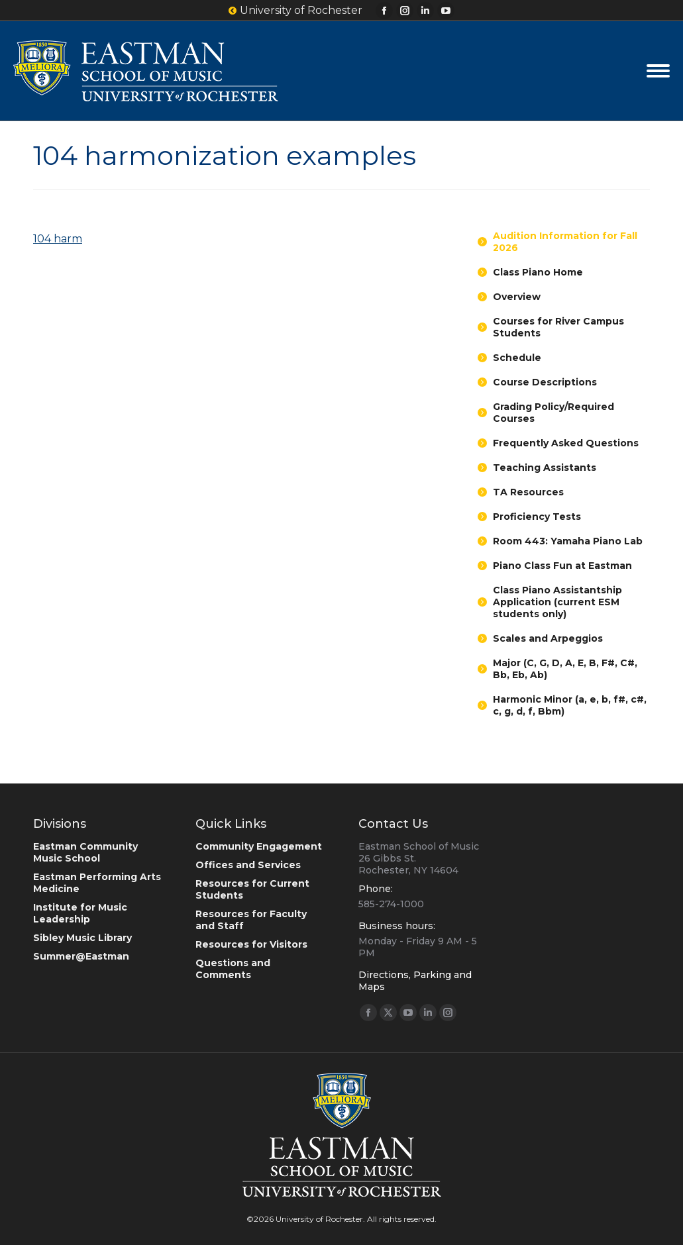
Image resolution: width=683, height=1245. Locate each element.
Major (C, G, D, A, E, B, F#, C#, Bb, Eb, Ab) (565, 669)
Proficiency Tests (537, 517)
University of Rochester (296, 10)
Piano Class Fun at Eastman (562, 566)
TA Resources (528, 492)
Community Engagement (258, 846)
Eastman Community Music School (85, 852)
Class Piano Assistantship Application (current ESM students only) (557, 602)
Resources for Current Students (252, 889)
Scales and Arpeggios (548, 638)
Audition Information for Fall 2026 (565, 242)
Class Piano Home (538, 272)
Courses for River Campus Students (558, 327)
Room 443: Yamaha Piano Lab (568, 541)
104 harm (57, 238)
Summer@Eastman (81, 956)
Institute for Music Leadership (80, 913)
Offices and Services (248, 865)
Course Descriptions (545, 382)
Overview (517, 297)
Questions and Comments (232, 969)
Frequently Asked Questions (566, 443)
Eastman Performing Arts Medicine (97, 883)
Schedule (517, 358)
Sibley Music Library (82, 938)
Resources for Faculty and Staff (251, 920)
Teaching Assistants (544, 467)
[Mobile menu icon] (658, 70)
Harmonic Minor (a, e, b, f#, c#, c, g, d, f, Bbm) (570, 705)
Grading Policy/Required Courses (553, 412)
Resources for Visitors (251, 944)
